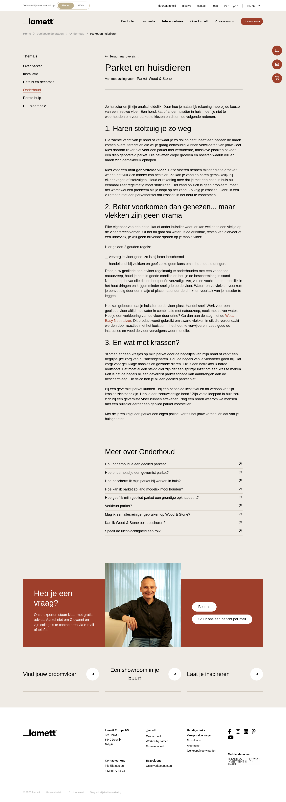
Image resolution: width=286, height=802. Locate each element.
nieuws (186, 5)
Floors (65, 5)
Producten (128, 21)
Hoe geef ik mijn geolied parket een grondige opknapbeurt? (173, 498)
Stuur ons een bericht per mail (222, 619)
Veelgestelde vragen (50, 33)
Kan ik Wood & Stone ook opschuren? (173, 523)
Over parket (32, 66)
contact (201, 5)
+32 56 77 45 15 (115, 770)
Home (27, 33)
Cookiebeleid (76, 792)
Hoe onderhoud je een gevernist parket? (173, 473)
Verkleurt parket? (173, 506)
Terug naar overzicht (121, 56)
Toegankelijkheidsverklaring (106, 792)
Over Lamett (199, 21)
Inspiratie (148, 21)
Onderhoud (76, 33)
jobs (215, 5)
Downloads (194, 740)
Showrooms (252, 21)
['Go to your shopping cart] (236, 6)
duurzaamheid (167, 5)
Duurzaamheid (34, 106)
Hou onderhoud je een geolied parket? (173, 464)
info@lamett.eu (114, 765)
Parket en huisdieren (103, 33)
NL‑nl (253, 5)
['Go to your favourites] (227, 6)
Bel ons (204, 607)
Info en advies (172, 21)
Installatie (30, 74)
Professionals (224, 21)
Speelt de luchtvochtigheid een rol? (173, 531)
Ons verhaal (153, 736)
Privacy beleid (54, 792)
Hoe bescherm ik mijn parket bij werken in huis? (173, 481)
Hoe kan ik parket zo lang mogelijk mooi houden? (173, 489)
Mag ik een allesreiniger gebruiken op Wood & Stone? (173, 514)
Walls (81, 5)
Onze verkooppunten (159, 765)
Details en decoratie (39, 82)
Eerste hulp (32, 98)
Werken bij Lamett (157, 741)
